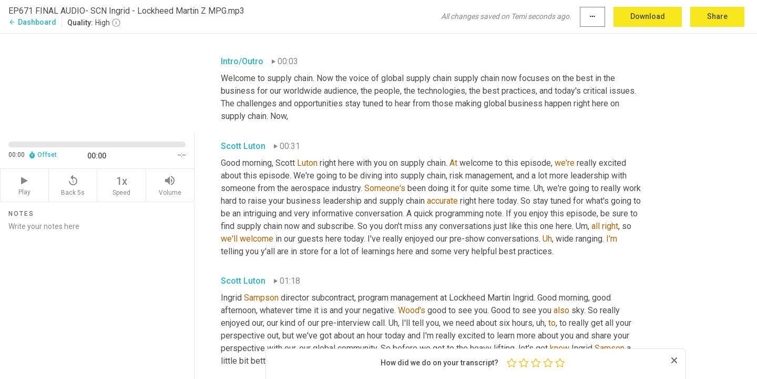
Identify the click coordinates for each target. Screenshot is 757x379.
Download (647, 16)
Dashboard (32, 22)
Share (717, 16)
